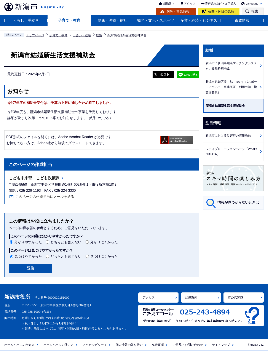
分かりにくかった (104, 242)
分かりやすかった (28, 242)
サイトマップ (221, 344)
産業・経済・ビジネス (198, 20)
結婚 (99, 35)
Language (252, 3)
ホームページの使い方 (58, 344)
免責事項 (158, 344)
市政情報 (242, 20)
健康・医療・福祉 (112, 20)
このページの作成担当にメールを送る (44, 196)
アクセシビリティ (95, 344)
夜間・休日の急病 (221, 11)
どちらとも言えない (65, 242)
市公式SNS (235, 297)
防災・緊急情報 (178, 11)
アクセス (189, 3)
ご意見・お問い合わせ (188, 344)
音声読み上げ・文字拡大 (220, 3)
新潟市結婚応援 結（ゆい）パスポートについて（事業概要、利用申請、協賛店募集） (231, 87)
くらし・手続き (26, 20)
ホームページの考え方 (19, 344)
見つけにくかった (104, 256)
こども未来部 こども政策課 (34, 178)
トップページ (35, 35)
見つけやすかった (28, 256)
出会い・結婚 (82, 35)
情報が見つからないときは (238, 202)
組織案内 (168, 3)
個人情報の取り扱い (129, 344)
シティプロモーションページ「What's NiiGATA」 (231, 151)
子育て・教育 (69, 20)
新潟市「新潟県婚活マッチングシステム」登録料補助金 (231, 65)
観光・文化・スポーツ (155, 20)
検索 (254, 11)
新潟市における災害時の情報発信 (228, 135)
